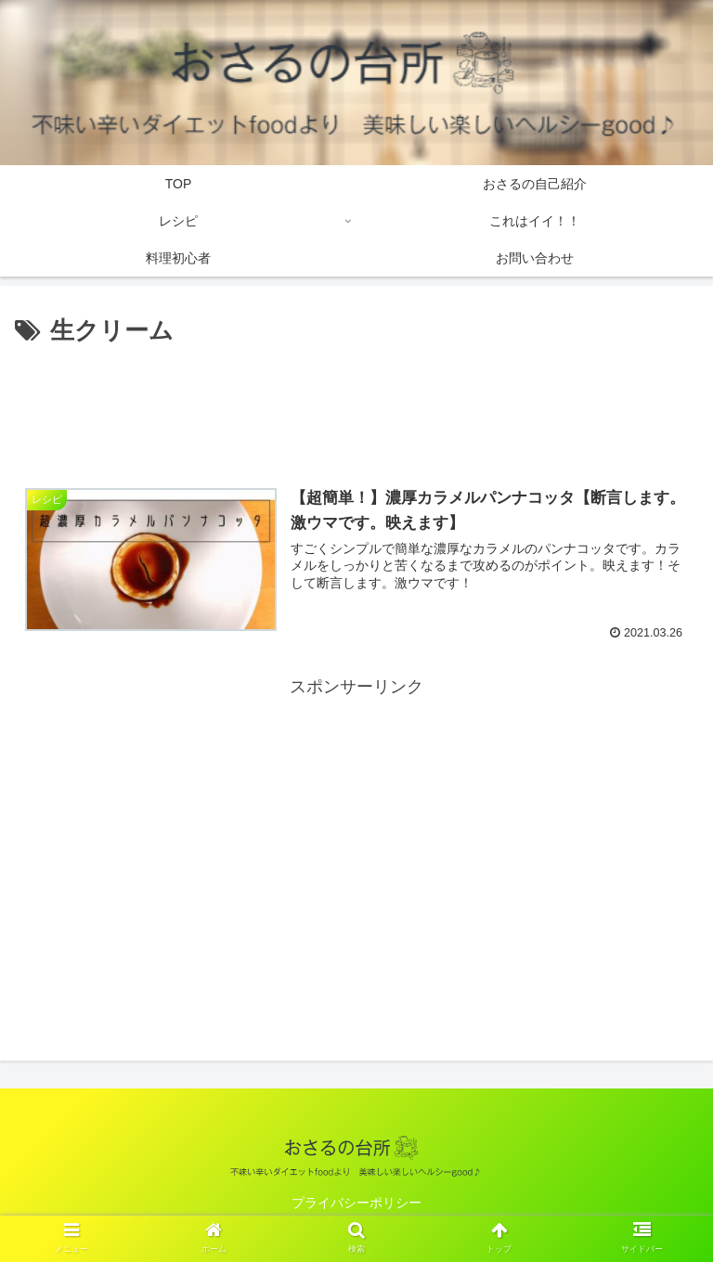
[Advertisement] (356, 403)
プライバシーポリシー (356, 1202)
